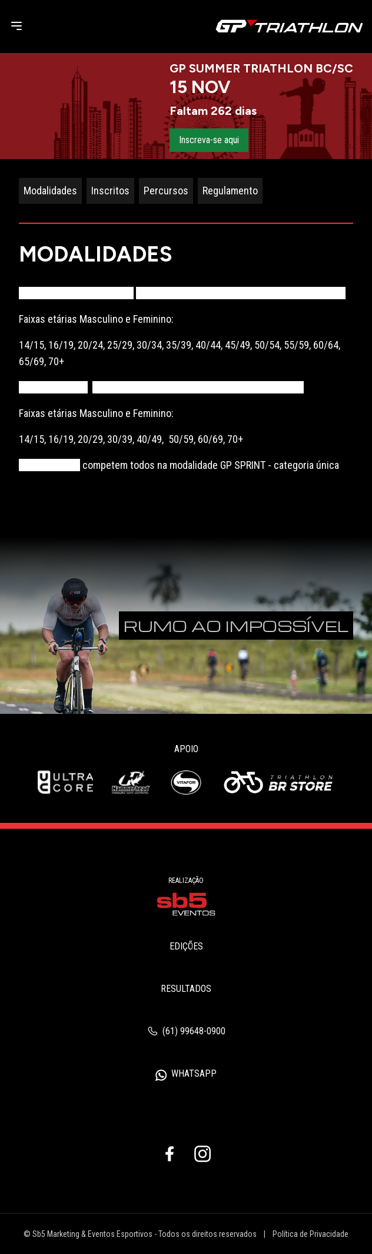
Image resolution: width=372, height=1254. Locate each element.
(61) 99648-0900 (186, 1031)
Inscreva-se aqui (209, 139)
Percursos (166, 190)
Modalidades (50, 190)
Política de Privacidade (310, 1234)
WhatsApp (186, 1074)
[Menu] (16, 26)
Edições (186, 946)
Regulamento (230, 190)
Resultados (186, 988)
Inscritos (110, 190)
